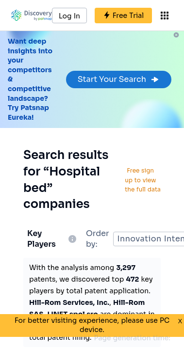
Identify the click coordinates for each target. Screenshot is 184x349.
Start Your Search (119, 79)
